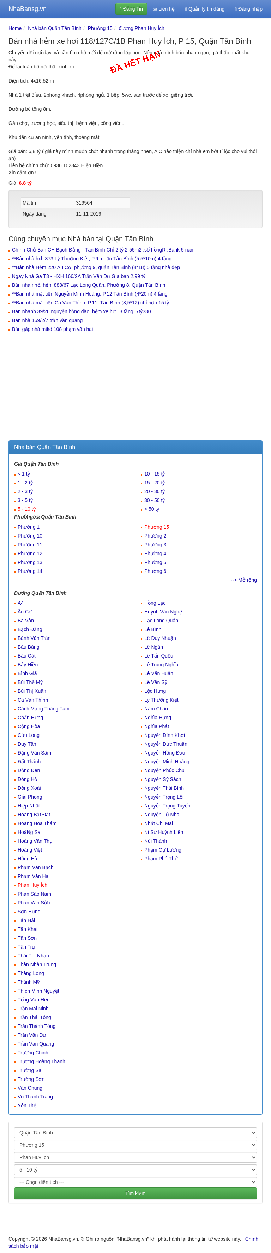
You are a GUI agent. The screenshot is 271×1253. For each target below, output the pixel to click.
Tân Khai (27, 929)
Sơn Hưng (29, 911)
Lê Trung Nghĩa (161, 664)
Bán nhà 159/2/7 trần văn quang (47, 320)
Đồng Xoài (29, 788)
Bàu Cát (27, 656)
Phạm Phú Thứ (161, 858)
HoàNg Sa (29, 832)
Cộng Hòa (29, 726)
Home (15, 28)
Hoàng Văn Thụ (35, 841)
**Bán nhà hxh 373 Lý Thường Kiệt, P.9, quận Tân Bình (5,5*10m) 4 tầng (91, 258)
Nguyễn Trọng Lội (163, 797)
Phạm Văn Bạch (36, 867)
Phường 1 (29, 527)
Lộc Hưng (155, 691)
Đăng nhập (249, 9)
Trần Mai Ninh (33, 1008)
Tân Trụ (26, 947)
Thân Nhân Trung (37, 964)
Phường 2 (155, 536)
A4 (21, 603)
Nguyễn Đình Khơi (164, 735)
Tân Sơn (27, 938)
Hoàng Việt (30, 850)
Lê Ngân (153, 647)
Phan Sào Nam (34, 894)
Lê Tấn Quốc (158, 656)
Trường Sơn (31, 1079)
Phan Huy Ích (32, 885)
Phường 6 (155, 571)
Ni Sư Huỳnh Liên (163, 832)
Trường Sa (29, 1070)
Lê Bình (152, 629)
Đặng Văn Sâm (34, 753)
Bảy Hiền (28, 664)
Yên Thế (27, 1105)
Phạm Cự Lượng (162, 850)
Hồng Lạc (154, 603)
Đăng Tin (131, 9)
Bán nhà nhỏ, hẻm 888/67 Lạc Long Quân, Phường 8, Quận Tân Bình (88, 285)
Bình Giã (27, 673)
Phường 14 (30, 571)
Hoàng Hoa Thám (37, 823)
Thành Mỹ (29, 982)
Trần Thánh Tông (36, 1026)
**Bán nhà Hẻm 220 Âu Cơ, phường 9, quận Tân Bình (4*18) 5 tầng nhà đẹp (96, 267)
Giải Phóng (30, 797)
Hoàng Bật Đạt (34, 814)
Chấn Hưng (30, 717)
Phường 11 (30, 544)
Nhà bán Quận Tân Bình (55, 28)
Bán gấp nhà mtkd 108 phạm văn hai (52, 329)
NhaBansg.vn (27, 8)
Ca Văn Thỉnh (33, 700)
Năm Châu (156, 709)
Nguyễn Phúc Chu (164, 770)
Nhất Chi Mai (158, 823)
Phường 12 (30, 553)
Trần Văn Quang (36, 1044)
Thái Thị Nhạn (33, 955)
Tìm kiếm (135, 1193)
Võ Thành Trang (35, 1097)
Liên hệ (164, 9)
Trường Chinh (33, 1052)
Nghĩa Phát (156, 726)
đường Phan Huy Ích (141, 28)
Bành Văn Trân (34, 638)
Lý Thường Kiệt (161, 700)
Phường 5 (155, 562)
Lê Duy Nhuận (160, 638)
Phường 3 (155, 544)
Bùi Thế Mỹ (30, 682)
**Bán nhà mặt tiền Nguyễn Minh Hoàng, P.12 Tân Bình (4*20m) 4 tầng (90, 294)
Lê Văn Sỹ (155, 682)
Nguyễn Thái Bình (164, 788)
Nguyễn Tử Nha (161, 814)
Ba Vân (26, 620)
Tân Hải (26, 920)
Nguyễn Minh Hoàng (166, 761)
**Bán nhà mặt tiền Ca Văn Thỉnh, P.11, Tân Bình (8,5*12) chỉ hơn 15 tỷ (90, 302)
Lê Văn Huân (158, 673)
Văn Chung (30, 1088)
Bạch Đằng (30, 629)
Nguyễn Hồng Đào (164, 753)
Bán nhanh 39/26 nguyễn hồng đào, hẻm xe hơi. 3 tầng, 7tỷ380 (81, 311)
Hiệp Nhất (29, 806)
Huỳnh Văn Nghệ (163, 612)
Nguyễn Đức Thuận (165, 744)
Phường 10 (30, 536)
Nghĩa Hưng (157, 717)
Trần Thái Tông (34, 1017)
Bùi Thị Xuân (32, 691)
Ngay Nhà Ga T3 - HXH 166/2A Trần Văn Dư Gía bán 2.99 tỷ (78, 276)
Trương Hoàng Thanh (41, 1061)
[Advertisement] (135, 387)
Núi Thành (155, 841)
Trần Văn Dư (32, 1035)
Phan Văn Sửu (34, 903)
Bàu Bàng (29, 647)
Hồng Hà (27, 858)
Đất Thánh (29, 761)
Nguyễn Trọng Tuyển (167, 806)
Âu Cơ (25, 612)
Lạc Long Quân (161, 620)
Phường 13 (30, 562)
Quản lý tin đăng (204, 9)
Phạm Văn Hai (33, 876)
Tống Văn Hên (34, 1000)
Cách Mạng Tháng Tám (44, 709)
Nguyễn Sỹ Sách (162, 779)
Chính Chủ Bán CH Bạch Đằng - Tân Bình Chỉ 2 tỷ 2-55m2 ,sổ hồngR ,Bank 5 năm (103, 250)
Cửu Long (29, 735)
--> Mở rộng (244, 580)
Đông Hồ (27, 779)
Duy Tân (27, 744)
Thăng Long (31, 973)
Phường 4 (155, 553)
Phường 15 (100, 28)
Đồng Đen (29, 770)
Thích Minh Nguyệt (38, 991)
